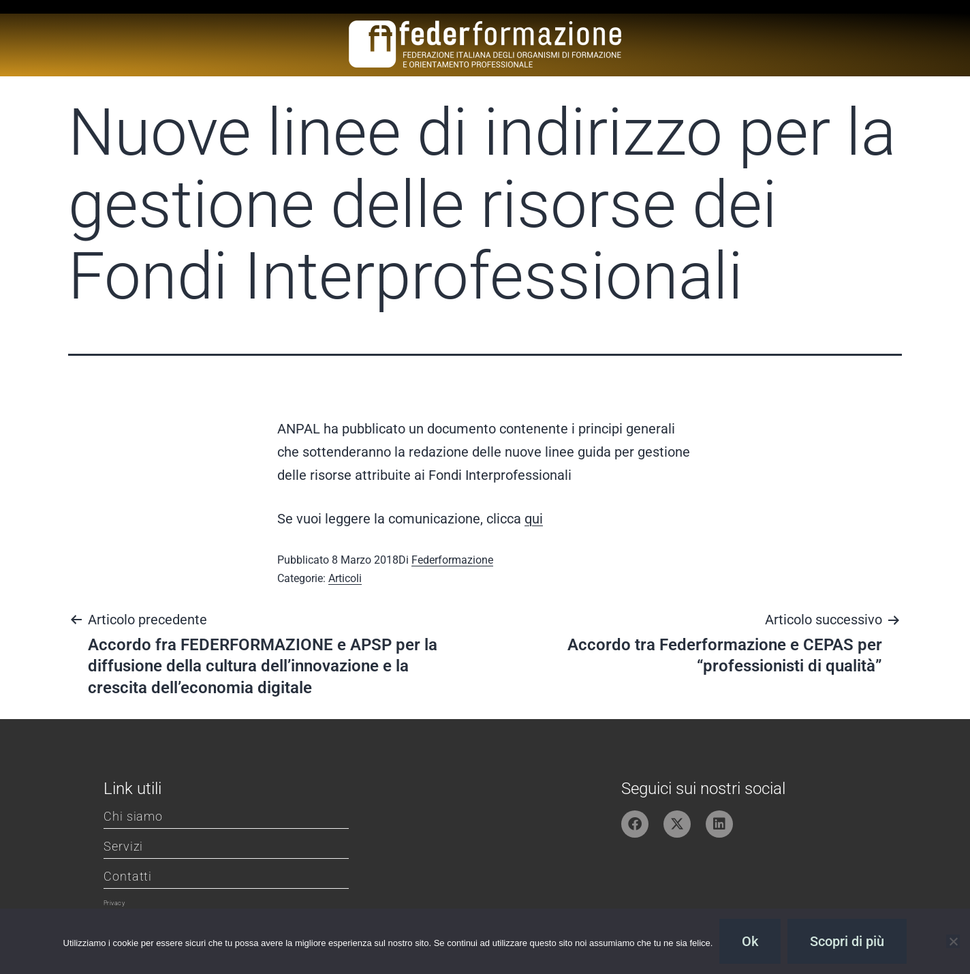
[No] (953, 941)
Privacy (114, 903)
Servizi (123, 846)
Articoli (345, 578)
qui (534, 519)
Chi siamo (133, 816)
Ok (750, 941)
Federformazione (452, 559)
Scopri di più (847, 941)
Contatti (128, 876)
